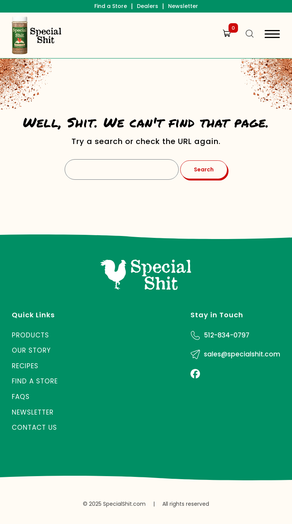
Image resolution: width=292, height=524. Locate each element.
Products (30, 335)
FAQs (21, 396)
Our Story (31, 350)
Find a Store (110, 6)
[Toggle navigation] (272, 35)
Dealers (147, 6)
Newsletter (183, 6)
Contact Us (34, 427)
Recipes (25, 365)
